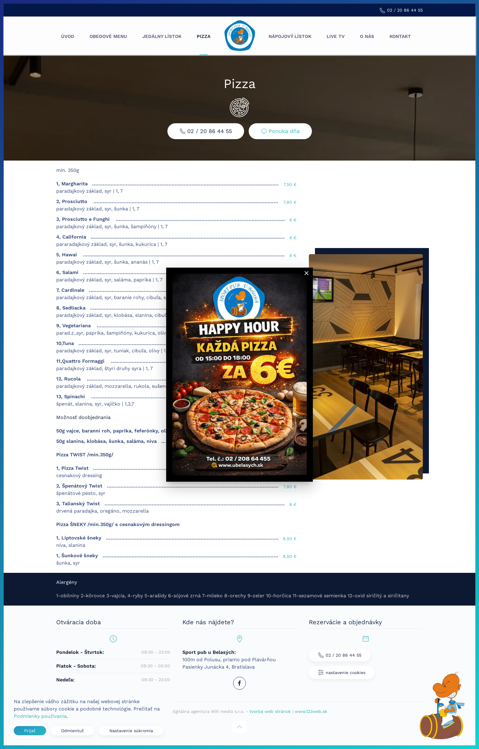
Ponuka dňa (279, 131)
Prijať (29, 730)
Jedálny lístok (161, 36)
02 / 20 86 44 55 (204, 131)
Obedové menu (108, 36)
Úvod (67, 36)
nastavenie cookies (341, 672)
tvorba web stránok (270, 711)
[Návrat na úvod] (239, 36)
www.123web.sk (311, 711)
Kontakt (400, 36)
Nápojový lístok (290, 36)
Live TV (336, 36)
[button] (239, 727)
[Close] (306, 273)
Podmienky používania (40, 716)
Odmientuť (72, 730)
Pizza (203, 36)
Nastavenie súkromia (131, 730)
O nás (367, 36)
